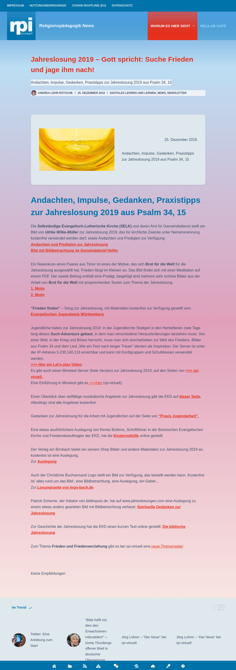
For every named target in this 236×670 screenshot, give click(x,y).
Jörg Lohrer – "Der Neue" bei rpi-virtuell (144, 640)
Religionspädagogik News (66, 25)
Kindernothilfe (126, 436)
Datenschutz (122, 5)
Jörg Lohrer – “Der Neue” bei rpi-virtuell (198, 640)
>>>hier (95, 383)
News (161, 93)
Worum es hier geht (173, 26)
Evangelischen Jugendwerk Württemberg (67, 314)
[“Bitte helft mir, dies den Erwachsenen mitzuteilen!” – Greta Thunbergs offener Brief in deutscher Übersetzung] (74, 640)
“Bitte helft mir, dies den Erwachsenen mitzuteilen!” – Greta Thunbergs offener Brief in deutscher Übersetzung (98, 640)
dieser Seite (189, 397)
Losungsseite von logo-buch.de (65, 487)
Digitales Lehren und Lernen (133, 93)
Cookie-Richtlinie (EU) (89, 5)
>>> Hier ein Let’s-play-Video (56, 365)
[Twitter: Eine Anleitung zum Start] (19, 640)
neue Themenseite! (166, 546)
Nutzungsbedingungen (48, 5)
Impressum (15, 5)
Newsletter (177, 93)
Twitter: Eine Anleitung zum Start (41, 640)
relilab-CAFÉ (213, 26)
